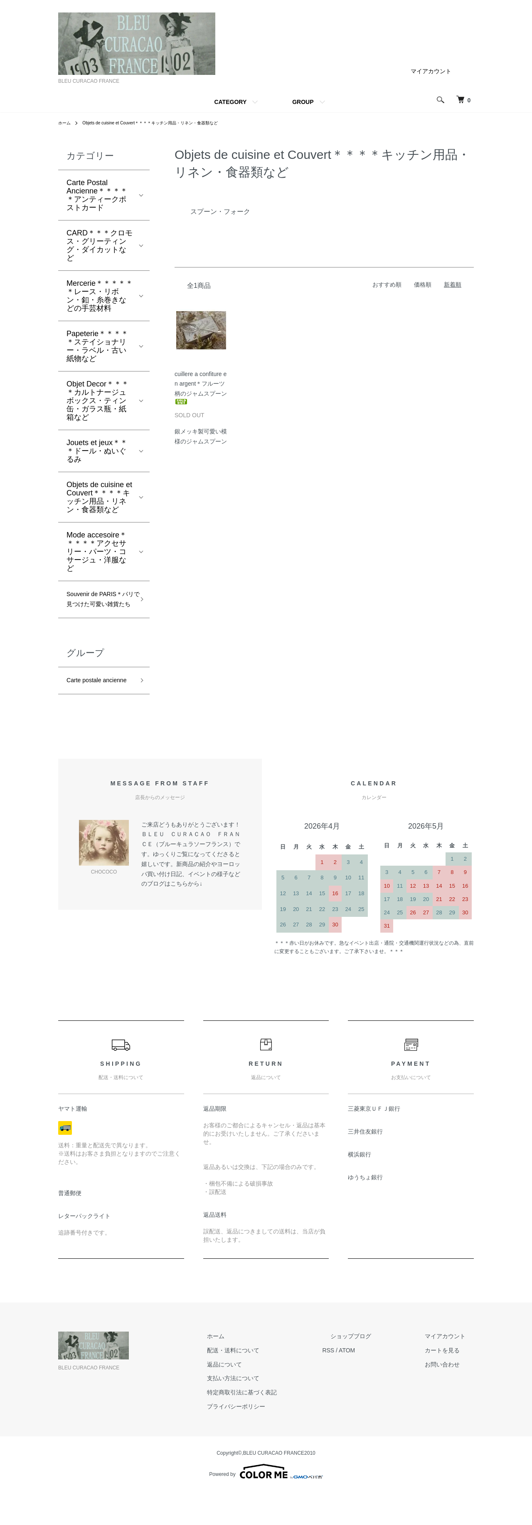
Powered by (266, 1505)
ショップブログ (375, 1370)
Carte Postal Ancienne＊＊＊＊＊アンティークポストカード (97, 195)
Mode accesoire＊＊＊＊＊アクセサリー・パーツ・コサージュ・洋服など (96, 551)
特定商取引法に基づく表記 (283, 1426)
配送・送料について (274, 1384)
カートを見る (450, 1384)
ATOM (380, 1384)
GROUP (302, 102)
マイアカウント (431, 71)
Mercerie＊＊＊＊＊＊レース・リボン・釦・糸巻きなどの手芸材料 (99, 295)
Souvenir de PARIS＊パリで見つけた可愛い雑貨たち (98, 608)
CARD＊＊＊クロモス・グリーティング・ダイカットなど (99, 245)
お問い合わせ (450, 1398)
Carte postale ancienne (88, 706)
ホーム (65, 123)
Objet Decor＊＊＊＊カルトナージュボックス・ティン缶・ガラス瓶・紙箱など (97, 400)
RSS (361, 1384)
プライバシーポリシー (277, 1440)
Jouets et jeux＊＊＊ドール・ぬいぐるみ (97, 450)
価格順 (422, 284)
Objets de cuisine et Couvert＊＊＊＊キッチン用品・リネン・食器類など (166, 123)
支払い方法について (274, 1412)
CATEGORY (230, 102)
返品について (265, 1398)
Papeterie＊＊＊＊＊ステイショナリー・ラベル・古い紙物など (97, 346)
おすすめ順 (386, 284)
